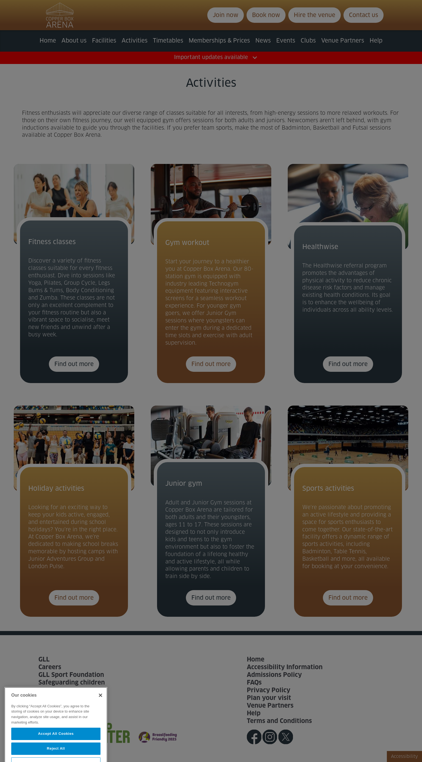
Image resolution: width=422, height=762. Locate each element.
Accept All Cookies (56, 746)
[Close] (100, 708)
